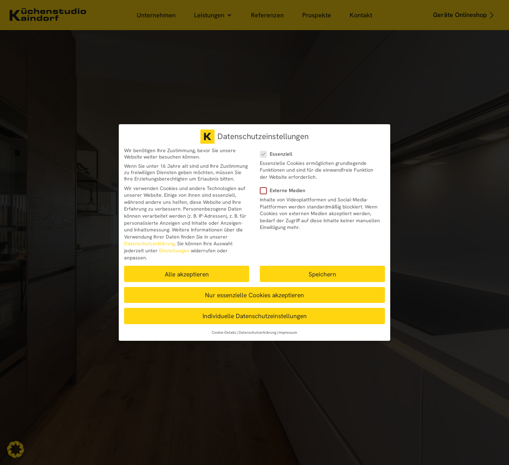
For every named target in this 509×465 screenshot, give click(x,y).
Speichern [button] (322, 274)
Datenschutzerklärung (149, 243)
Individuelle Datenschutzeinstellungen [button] (255, 316)
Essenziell (278, 154)
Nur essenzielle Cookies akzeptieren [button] (254, 295)
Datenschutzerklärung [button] (257, 332)
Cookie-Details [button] (224, 332)
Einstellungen (174, 250)
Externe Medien (285, 190)
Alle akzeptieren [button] (187, 274)
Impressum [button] (288, 332)
